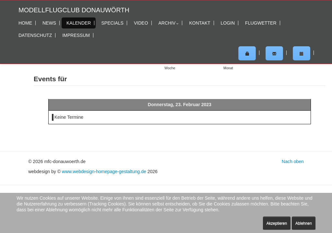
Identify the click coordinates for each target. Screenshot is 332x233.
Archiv (169, 23)
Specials (112, 23)
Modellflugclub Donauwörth (73, 10)
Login (228, 23)
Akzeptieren (277, 223)
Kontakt (199, 23)
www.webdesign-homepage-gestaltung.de (104, 171)
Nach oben (293, 161)
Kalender (78, 23)
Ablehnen (303, 223)
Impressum (76, 35)
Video (141, 23)
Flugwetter (260, 23)
